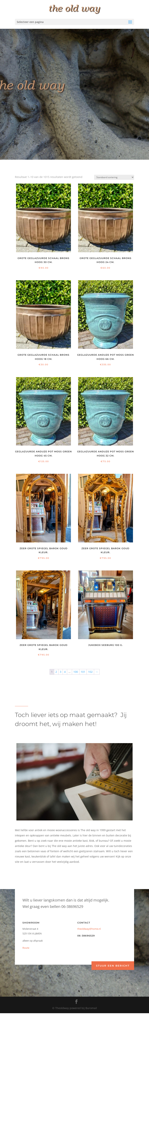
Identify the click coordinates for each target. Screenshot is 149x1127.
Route (25, 947)
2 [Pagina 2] (56, 672)
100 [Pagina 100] (75, 672)
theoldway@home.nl (89, 928)
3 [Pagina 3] (60, 672)
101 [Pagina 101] (83, 672)
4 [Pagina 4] (65, 672)
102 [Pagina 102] (90, 672)
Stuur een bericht (113, 965)
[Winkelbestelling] (114, 177)
